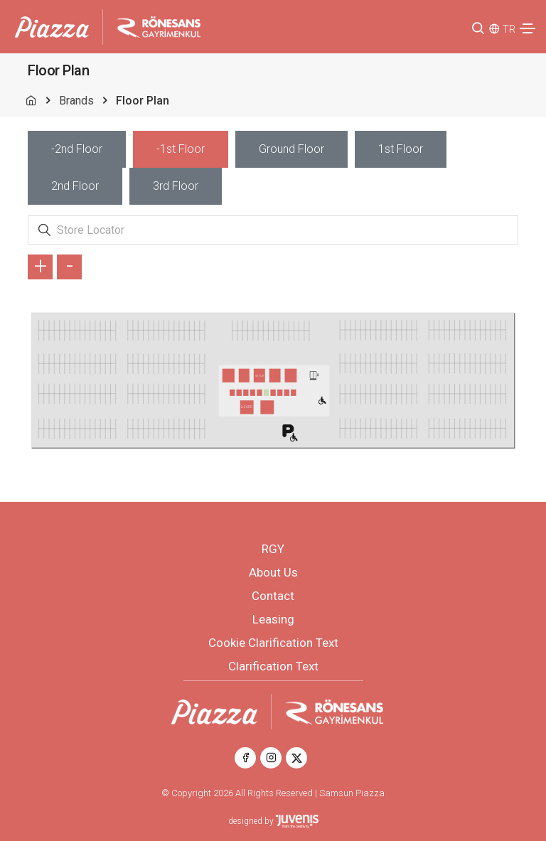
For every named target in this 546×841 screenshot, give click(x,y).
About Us (273, 572)
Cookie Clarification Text (273, 643)
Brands (76, 100)
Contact (273, 596)
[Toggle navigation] (527, 28)
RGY (273, 549)
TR (509, 29)
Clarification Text (273, 666)
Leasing (273, 619)
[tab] (76, 149)
